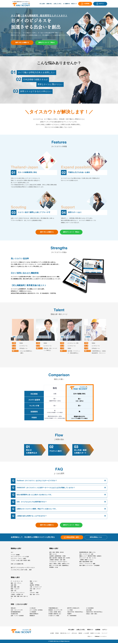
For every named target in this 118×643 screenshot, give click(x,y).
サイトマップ (104, 633)
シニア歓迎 (70, 610)
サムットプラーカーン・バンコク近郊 (20, 556)
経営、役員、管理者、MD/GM (56, 552)
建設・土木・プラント (16, 583)
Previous (12, 338)
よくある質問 (86, 633)
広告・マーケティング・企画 (86, 554)
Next (105, 338)
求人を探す (42, 3)
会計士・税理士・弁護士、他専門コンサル (59, 563)
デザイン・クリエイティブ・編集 (87, 563)
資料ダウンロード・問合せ (46, 42)
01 (13, 72)
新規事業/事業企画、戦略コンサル (87, 552)
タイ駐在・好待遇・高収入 (54, 611)
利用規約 (57, 633)
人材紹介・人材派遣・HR (17, 594)
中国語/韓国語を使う (53, 608)
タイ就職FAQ (66, 3)
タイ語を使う (33, 608)
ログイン (104, 629)
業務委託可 (32, 615)
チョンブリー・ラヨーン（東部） (19, 558)
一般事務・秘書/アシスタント (86, 559)
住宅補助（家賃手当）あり (54, 613)
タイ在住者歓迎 (89, 608)
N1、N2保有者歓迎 (71, 615)
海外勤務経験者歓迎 (15, 611)
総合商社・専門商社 (34, 585)
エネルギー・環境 (34, 592)
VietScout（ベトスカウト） (101, 636)
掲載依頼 (80, 633)
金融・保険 (13, 585)
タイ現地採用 (33, 611)
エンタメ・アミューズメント (18, 592)
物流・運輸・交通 (15, 586)
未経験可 (69, 613)
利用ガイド (74, 3)
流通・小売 (13, 590)
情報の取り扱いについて (65, 633)
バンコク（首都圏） (15, 554)
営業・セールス (53, 554)
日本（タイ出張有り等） (17, 564)
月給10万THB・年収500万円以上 (75, 611)
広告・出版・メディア (35, 588)
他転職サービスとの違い (95, 633)
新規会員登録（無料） (72, 537)
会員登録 (97, 629)
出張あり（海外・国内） (92, 613)
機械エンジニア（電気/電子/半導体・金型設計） (90, 556)
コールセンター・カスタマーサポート (58, 561)
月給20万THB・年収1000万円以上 (94, 611)
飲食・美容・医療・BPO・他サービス (19, 597)
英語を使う (13, 608)
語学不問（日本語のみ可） (73, 608)
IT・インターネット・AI (16, 581)
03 (15, 91)
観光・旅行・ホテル (34, 594)
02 (18, 79)
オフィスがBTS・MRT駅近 (36, 610)
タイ (12, 552)
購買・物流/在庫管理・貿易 (85, 561)
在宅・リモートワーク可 (16, 610)
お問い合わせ (74, 633)
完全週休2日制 (14, 613)
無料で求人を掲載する (22, 42)
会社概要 (52, 633)
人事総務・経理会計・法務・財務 (57, 559)
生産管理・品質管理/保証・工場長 (57, 556)
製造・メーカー (33, 581)
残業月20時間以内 (34, 613)
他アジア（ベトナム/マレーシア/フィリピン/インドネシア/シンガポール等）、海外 (23, 568)
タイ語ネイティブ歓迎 (53, 615)
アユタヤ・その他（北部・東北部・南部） (21, 560)
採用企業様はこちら (96, 537)
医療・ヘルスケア (15, 588)
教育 (31, 590)
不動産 (31, 583)
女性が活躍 (88, 610)
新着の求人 (49, 3)
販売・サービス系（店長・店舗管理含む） (59, 565)
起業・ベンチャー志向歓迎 (17, 615)
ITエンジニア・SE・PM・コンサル (87, 557)
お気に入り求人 (57, 3)
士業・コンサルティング (35, 586)
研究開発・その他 (53, 567)
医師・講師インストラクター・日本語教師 (89, 565)
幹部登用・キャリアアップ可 (55, 610)
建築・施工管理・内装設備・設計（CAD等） (60, 557)
